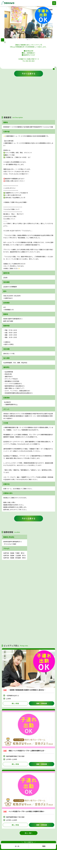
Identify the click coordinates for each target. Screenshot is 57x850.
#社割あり (9, 418)
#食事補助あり (19, 416)
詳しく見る (15, 703)
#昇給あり (6, 414)
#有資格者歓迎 (44, 416)
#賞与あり (13, 414)
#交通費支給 (11, 416)
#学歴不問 (35, 414)
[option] (28, 22)
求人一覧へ (28, 833)
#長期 (26, 416)
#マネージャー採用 (34, 416)
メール (17, 846)
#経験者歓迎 (28, 414)
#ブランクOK (20, 414)
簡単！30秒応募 (41, 703)
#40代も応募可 (43, 414)
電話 (43, 846)
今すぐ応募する (28, 73)
